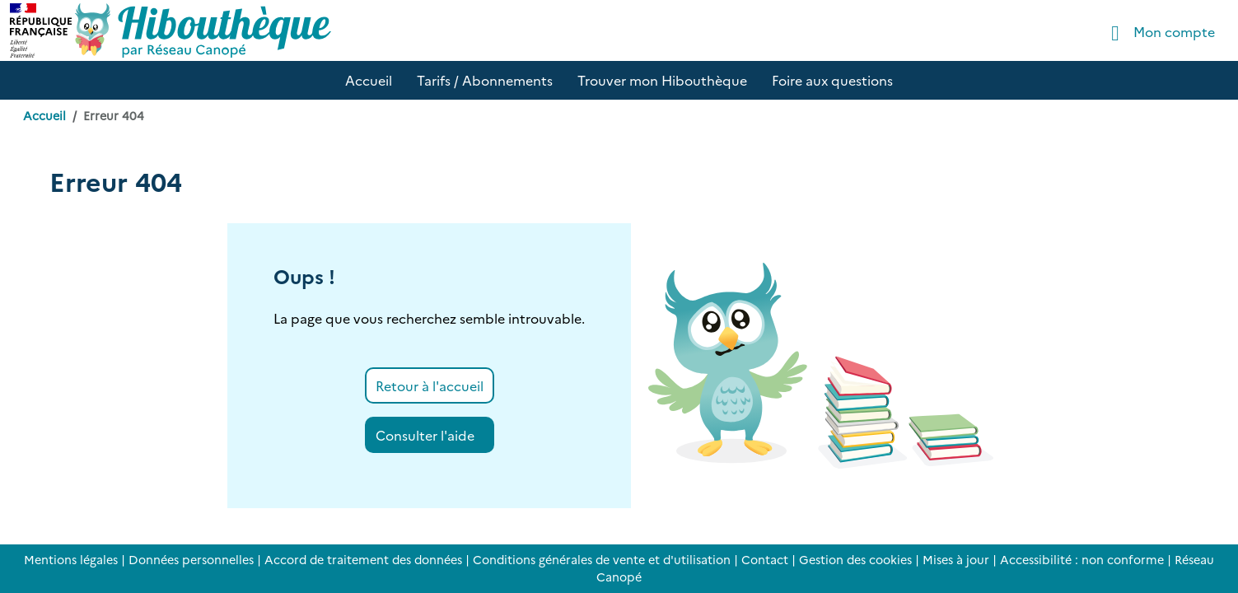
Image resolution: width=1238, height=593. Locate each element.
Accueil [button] (368, 80)
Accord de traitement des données (363, 559)
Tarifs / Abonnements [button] (485, 80)
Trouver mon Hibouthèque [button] (662, 80)
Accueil (44, 115)
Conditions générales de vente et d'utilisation (602, 559)
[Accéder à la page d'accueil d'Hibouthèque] (203, 30)
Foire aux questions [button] (832, 80)
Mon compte (1158, 33)
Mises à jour (956, 559)
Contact (764, 559)
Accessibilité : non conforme (1082, 559)
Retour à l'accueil (430, 385)
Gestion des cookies (855, 559)
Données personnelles (191, 559)
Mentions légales (71, 559)
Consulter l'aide (425, 435)
